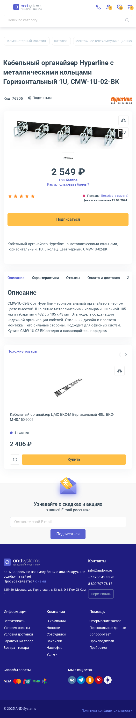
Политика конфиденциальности (106, 710)
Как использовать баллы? (68, 182)
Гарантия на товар (18, 641)
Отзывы (73, 278)
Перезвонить (101, 594)
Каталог (60, 41)
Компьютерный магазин (26, 41)
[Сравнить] (120, 371)
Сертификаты (14, 621)
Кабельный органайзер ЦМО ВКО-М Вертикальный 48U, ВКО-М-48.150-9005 (62, 417)
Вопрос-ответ (100, 634)
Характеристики (45, 278)
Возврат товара (16, 648)
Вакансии (54, 641)
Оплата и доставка (103, 278)
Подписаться (68, 219)
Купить (74, 459)
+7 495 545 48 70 (101, 577)
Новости (53, 628)
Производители (101, 641)
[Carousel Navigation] (123, 354)
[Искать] (127, 20)
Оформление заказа (105, 621)
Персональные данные (107, 628)
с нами (40, 581)
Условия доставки (18, 634)
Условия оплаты (17, 628)
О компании (56, 621)
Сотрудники (56, 634)
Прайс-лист (98, 648)
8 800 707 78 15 (100, 584)
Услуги (52, 654)
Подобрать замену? (115, 195)
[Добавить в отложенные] (123, 132)
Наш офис (54, 648)
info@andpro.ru (100, 570)
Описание (15, 278)
